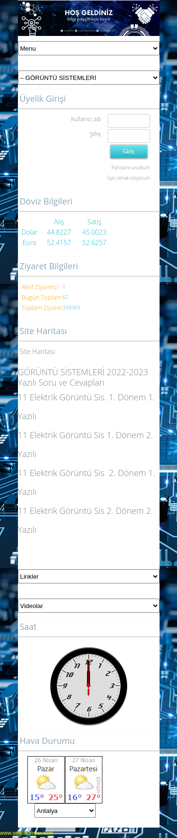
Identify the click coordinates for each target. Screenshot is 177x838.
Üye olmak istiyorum (128, 178)
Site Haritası (37, 351)
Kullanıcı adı (86, 119)
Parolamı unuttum (130, 167)
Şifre (95, 134)
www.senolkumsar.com (26, 833)
